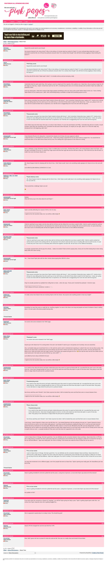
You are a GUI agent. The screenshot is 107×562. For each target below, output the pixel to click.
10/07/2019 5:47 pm (8, 268)
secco (5, 62)
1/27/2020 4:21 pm (8, 447)
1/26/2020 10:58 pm (8, 401)
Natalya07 (6, 148)
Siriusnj (6, 485)
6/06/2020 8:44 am (8, 470)
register (31, 24)
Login (26, 21)
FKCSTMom (7, 84)
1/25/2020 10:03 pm (8, 378)
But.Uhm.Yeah (7, 236)
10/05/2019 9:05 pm (8, 256)
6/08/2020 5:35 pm (8, 483)
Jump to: (20, 553)
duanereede (7, 100)
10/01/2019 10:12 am (8, 133)
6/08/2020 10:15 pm (8, 498)
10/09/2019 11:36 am (8, 305)
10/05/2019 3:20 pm (8, 207)
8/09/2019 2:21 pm (8, 45)
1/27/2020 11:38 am (8, 434)
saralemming (7, 367)
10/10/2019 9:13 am (8, 319)
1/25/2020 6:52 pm (8, 333)
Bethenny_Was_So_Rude (11, 175)
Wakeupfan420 (8, 271)
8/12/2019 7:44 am (8, 81)
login (25, 24)
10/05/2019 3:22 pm (8, 222)
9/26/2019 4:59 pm (8, 98)
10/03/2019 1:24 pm (8, 146)
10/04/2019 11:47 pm (8, 195)
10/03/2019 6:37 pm (8, 173)
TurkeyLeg (6, 294)
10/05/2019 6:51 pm (8, 234)
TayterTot (6, 500)
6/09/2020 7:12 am (8, 510)
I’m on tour (7, 437)
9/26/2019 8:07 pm (8, 110)
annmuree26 (7, 136)
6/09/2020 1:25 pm (8, 536)
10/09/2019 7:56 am (8, 292)
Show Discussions (13, 41)
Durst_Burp (7, 209)
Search (12, 21)
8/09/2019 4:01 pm (8, 60)
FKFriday (6, 48)
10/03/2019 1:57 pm (8, 160)
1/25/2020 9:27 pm (8, 365)
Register (20, 21)
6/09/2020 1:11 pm (8, 523)
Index (5, 21)
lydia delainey (7, 163)
